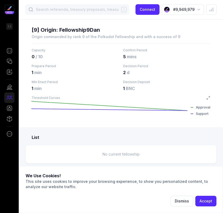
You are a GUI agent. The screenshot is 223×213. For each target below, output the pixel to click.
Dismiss (182, 201)
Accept (206, 201)
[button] (9, 51)
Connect (147, 9)
